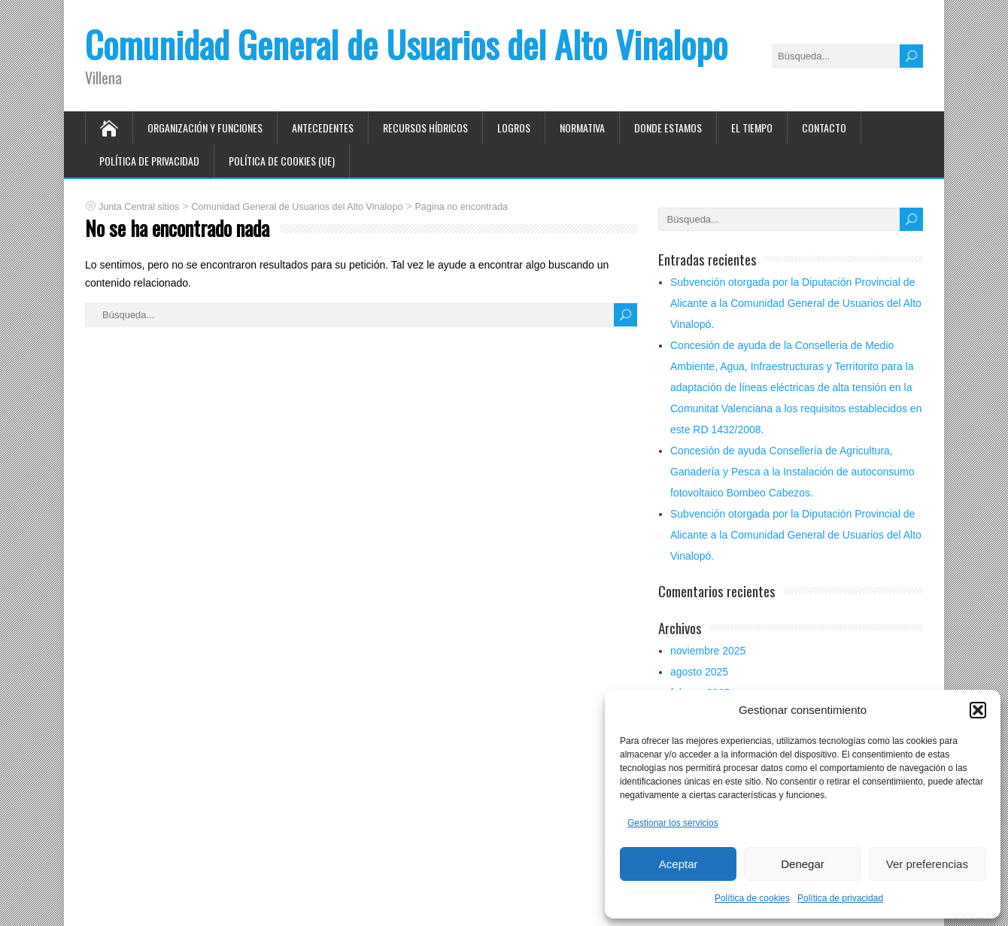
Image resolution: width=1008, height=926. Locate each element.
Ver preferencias (927, 864)
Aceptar (678, 864)
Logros (513, 127)
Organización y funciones (205, 127)
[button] (977, 710)
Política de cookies (752, 898)
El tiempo (752, 127)
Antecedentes (323, 127)
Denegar (802, 864)
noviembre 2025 (707, 651)
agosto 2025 (699, 672)
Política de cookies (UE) (282, 161)
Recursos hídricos (425, 127)
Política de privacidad (840, 898)
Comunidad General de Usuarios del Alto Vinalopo (406, 44)
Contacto (824, 127)
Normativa (582, 127)
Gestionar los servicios (672, 823)
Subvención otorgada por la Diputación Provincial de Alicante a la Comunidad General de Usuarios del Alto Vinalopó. (795, 303)
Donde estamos (668, 127)
